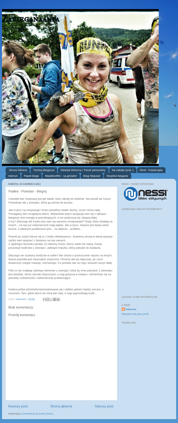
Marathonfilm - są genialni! (61, 175)
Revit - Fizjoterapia (151, 170)
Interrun (13, 175)
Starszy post (104, 406)
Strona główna (61, 406)
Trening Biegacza (43, 170)
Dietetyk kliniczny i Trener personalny (83, 170)
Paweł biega (31, 175)
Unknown (130, 309)
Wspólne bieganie (117, 175)
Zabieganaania (30, 18)
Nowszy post (18, 406)
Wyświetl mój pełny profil (135, 314)
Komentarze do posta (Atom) (37, 413)
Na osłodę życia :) (123, 170)
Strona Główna (18, 170)
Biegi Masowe (91, 175)
